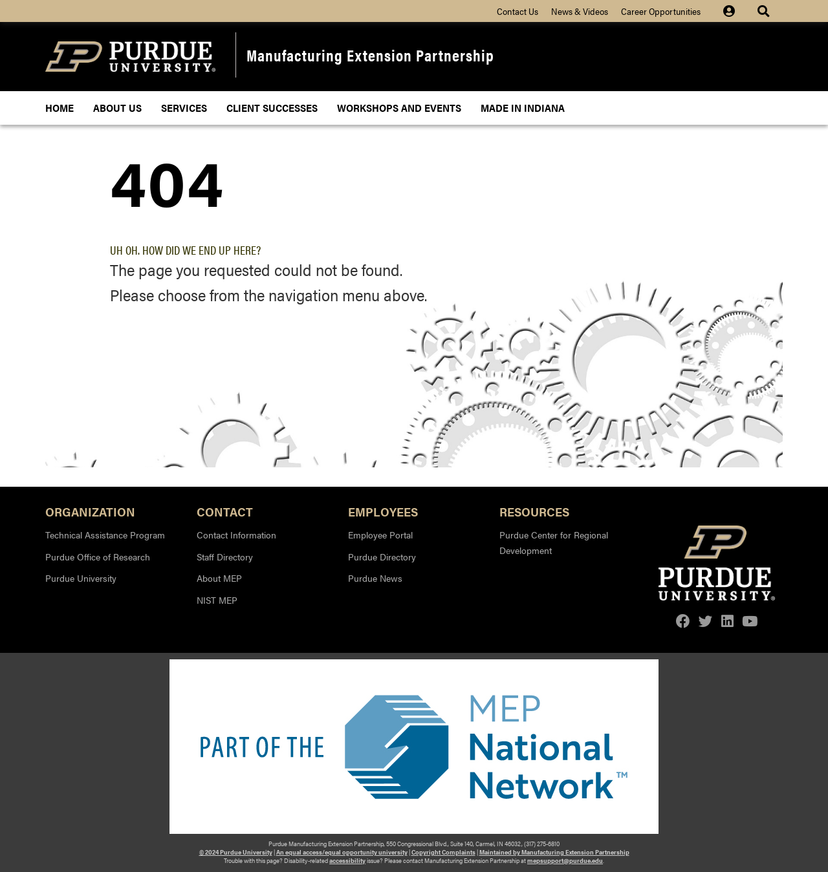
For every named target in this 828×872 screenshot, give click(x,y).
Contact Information (236, 534)
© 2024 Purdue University (235, 851)
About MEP (219, 577)
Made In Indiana (523, 107)
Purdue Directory (382, 556)
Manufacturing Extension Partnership (370, 54)
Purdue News (375, 577)
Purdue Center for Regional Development (553, 542)
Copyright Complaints (443, 851)
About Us (117, 107)
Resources (534, 511)
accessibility (347, 860)
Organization (90, 511)
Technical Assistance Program (105, 534)
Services (184, 107)
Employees (383, 511)
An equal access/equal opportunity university (342, 851)
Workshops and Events (399, 107)
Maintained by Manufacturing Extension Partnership (554, 851)
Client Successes (272, 107)
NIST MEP (217, 599)
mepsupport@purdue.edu (565, 860)
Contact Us (517, 11)
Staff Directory (225, 556)
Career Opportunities (661, 11)
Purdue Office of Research (97, 556)
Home (59, 107)
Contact (225, 511)
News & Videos (579, 11)
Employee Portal (380, 534)
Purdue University (80, 577)
